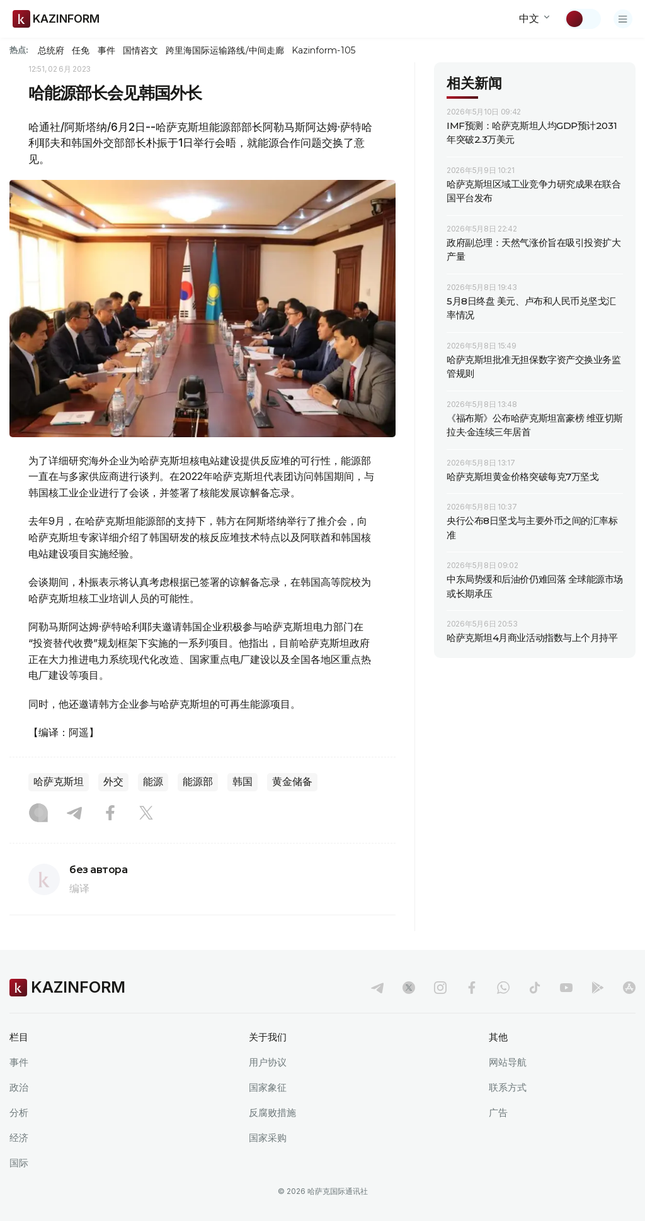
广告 (498, 1112)
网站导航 (508, 1062)
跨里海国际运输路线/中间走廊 (225, 50)
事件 (106, 50)
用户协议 (268, 1062)
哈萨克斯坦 (58, 782)
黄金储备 (292, 782)
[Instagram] (38, 814)
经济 (18, 1138)
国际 (18, 1163)
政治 (18, 1087)
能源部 (198, 782)
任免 (80, 50)
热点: (18, 50)
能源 (153, 782)
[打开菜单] (623, 18)
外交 (113, 782)
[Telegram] (74, 814)
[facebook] (471, 987)
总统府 (51, 50)
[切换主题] (582, 19)
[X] (146, 814)
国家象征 (268, 1087)
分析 (18, 1112)
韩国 (242, 782)
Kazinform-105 (323, 50)
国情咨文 (140, 50)
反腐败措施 (272, 1112)
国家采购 (268, 1138)
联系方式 (508, 1087)
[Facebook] (110, 814)
